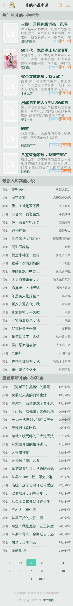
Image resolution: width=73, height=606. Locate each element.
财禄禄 (25, 171)
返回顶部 (66, 420)
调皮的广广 (28, 145)
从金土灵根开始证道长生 (31, 501)
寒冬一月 (27, 119)
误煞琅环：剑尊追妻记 (29, 493)
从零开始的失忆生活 (27, 518)
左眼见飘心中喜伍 (26, 271)
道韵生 (25, 67)
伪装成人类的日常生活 (29, 395)
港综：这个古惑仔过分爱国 (33, 485)
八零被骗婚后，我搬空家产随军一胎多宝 (44, 156)
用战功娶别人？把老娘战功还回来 (44, 104)
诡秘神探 (19, 230)
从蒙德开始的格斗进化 (29, 444)
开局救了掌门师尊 (26, 460)
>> (31, 579)
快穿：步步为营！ (26, 542)
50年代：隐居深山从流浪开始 (44, 52)
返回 (5, 5)
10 (63, 571)
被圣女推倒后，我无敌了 (42, 76)
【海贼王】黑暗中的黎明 (31, 387)
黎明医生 (19, 189)
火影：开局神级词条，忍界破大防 (44, 26)
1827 (42, 579)
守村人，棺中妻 (24, 510)
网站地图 (48, 600)
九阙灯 (17, 353)
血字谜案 (19, 198)
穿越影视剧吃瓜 (24, 428)
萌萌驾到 (19, 551)
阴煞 (25, 128)
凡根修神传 (20, 452)
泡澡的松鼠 (28, 41)
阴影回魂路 (20, 247)
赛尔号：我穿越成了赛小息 (33, 403)
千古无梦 (27, 93)
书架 (12, 5)
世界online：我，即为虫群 (32, 477)
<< (20, 562)
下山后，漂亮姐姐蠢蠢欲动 (33, 412)
